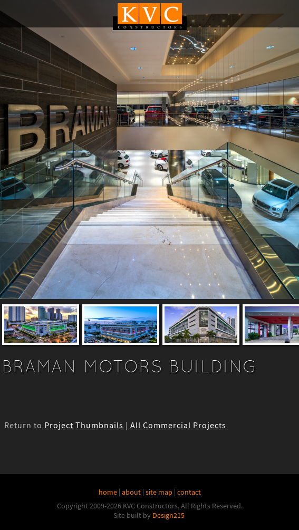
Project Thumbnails (83, 425)
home (108, 492)
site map (159, 492)
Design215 (168, 515)
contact (189, 492)
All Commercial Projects (178, 425)
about (131, 492)
